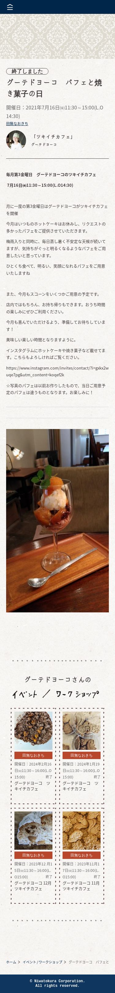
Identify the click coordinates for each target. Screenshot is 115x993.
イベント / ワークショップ (42, 962)
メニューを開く (10, 7)
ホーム (11, 962)
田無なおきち (17, 123)
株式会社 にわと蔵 (99, 7)
